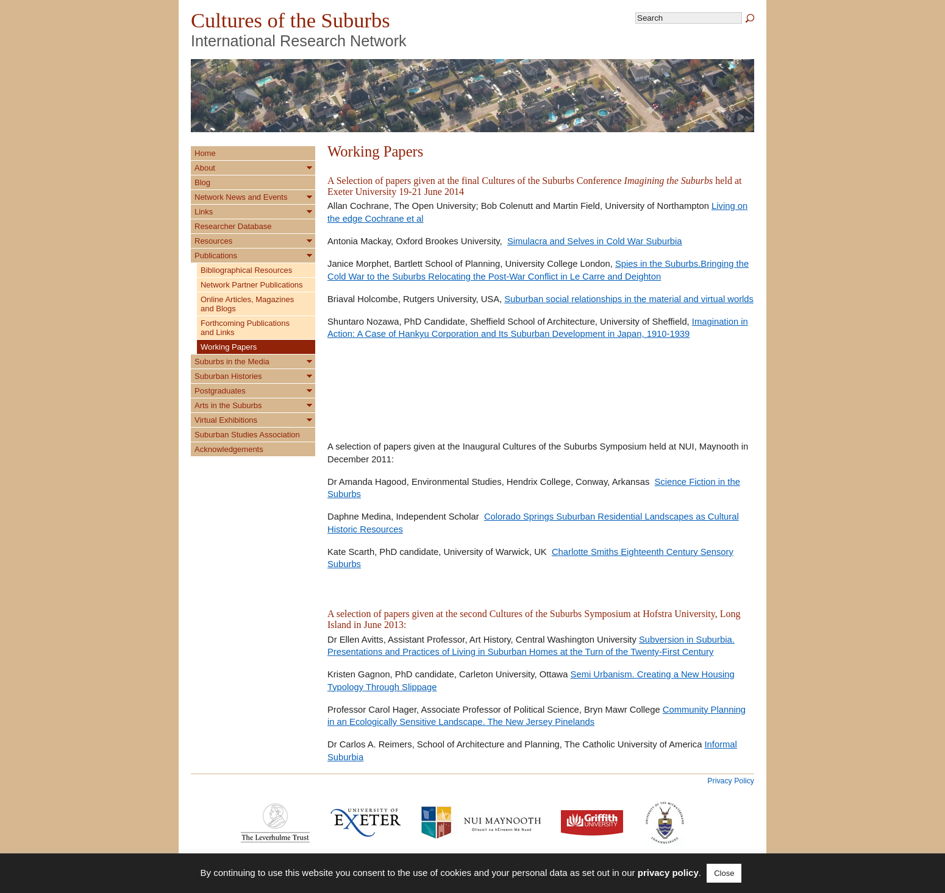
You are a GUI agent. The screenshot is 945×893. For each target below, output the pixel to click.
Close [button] (724, 873)
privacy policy (668, 872)
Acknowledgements (228, 449)
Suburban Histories (228, 376)
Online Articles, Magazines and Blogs (247, 304)
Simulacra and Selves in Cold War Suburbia (594, 241)
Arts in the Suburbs (228, 405)
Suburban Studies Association (247, 434)
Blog (202, 182)
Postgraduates (220, 390)
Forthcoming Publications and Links (245, 328)
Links (203, 211)
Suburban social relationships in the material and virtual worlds (629, 299)
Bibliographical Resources (246, 270)
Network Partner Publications (252, 284)
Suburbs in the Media (231, 361)
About (204, 167)
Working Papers (229, 346)
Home (205, 153)
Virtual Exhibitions (225, 420)
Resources (213, 240)
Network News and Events (240, 197)
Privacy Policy (730, 781)
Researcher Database (232, 226)
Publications (215, 255)
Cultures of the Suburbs (290, 20)
